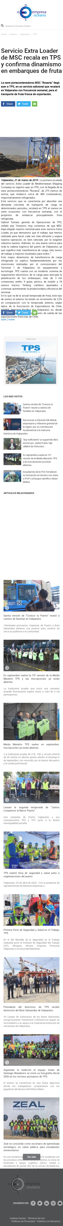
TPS (35, 34)
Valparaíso (25, 34)
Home (4, 34)
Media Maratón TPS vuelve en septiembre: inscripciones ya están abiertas (32, 1025)
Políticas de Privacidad (48, 1221)
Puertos (13, 34)
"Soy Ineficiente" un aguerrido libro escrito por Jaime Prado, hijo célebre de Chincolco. (40, 448)
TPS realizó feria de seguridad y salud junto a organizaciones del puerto (32, 1154)
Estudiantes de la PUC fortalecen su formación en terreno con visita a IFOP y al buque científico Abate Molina (40, 482)
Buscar (2, 25)
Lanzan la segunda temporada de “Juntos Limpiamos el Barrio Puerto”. (32, 1088)
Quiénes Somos (43, 1218)
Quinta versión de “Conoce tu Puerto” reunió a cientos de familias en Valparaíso (38, 412)
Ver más (31, 1159)
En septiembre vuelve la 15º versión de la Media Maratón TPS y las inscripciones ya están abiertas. (40, 465)
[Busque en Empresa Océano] (20, 26)
